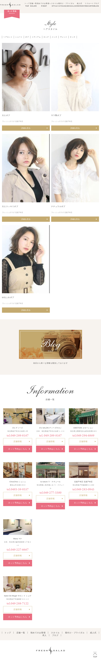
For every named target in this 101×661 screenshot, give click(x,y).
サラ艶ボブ (56, 115)
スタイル (55, 633)
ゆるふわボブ (8, 297)
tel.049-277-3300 (50, 493)
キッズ (72, 37)
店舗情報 (17, 441)
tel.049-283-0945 (83, 489)
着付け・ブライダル (75, 633)
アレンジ (63, 37)
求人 (44, 635)
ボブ (27, 37)
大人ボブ (6, 115)
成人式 (93, 633)
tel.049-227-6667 (18, 550)
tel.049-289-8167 (18, 436)
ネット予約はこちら (17, 449)
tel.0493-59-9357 (18, 489)
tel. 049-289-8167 (50, 436)
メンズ (54, 37)
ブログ (55, 635)
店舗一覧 (20, 633)
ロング (46, 37)
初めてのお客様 (38, 633)
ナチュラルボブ (58, 206)
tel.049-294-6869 (83, 436)
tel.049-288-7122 (18, 603)
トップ (7, 633)
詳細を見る (26, 128)
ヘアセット (7, 37)
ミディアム (36, 37)
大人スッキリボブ (10, 206)
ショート (18, 37)
